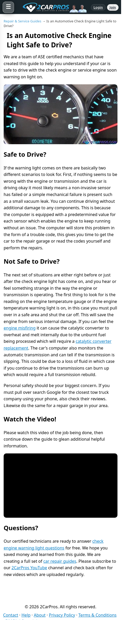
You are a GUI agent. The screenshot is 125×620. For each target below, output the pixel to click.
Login (98, 7)
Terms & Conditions (97, 615)
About (39, 615)
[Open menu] (8, 7)
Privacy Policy (62, 615)
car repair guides (59, 561)
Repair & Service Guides (22, 21)
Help (26, 615)
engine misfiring (20, 328)
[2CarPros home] (52, 7)
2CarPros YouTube (29, 568)
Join (113, 7)
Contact (10, 615)
